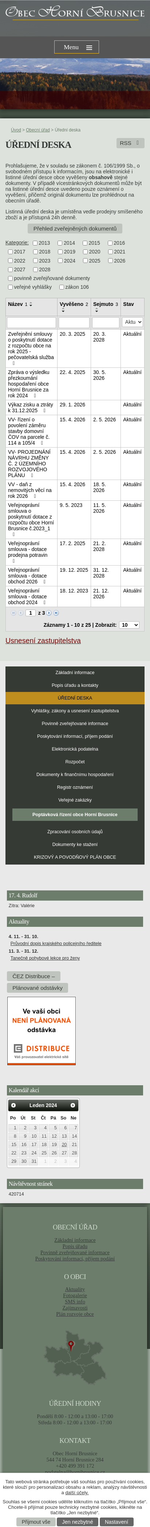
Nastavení (116, 1522)
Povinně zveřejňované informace (75, 723)
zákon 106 (77, 287)
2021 (119, 252)
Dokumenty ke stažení (75, 844)
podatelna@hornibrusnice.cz (75, 1472)
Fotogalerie (75, 1295)
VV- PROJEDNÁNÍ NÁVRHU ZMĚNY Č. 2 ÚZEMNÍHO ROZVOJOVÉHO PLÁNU (29, 463)
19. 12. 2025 (74, 570)
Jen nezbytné (77, 1522)
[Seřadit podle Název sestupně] (31, 305)
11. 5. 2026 (99, 508)
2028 (44, 269)
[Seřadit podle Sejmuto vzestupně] (97, 308)
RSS (130, 143)
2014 (69, 243)
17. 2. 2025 (72, 543)
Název (17, 304)
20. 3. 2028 (99, 337)
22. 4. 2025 (72, 372)
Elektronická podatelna (75, 749)
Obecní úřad (38, 130)
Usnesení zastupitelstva (43, 641)
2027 (19, 269)
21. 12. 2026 (101, 593)
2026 (119, 261)
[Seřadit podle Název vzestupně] (31, 302)
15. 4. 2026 (72, 419)
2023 (44, 261)
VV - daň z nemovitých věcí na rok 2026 (30, 490)
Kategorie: (17, 242)
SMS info (75, 1301)
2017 (19, 252)
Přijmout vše (36, 1522)
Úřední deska (75, 698)
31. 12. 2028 (101, 573)
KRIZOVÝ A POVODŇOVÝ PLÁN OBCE (75, 857)
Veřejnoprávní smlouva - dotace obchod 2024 (28, 596)
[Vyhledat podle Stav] (132, 322)
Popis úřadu (75, 1246)
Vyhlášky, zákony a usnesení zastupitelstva (75, 710)
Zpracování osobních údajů (75, 831)
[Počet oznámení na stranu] (129, 625)
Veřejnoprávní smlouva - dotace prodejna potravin (27, 552)
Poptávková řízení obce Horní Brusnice (75, 814)
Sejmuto (105, 304)
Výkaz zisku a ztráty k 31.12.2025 (30, 407)
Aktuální (132, 334)
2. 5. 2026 (104, 419)
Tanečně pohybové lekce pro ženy (45, 958)
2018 (44, 252)
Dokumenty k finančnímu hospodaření (75, 774)
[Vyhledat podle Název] (31, 322)
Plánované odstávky (37, 988)
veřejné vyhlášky (33, 287)
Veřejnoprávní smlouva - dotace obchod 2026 (28, 576)
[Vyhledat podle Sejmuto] (105, 322)
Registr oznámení (75, 787)
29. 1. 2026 (72, 405)
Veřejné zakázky (75, 800)
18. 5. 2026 (99, 487)
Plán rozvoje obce (75, 1314)
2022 (19, 261)
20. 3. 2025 (72, 334)
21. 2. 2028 (99, 546)
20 (64, 1144)
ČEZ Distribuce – (33, 976)
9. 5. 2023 (71, 505)
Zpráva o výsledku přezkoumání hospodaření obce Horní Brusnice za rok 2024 (29, 383)
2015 (94, 243)
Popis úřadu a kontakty (75, 685)
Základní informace (74, 672)
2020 (94, 252)
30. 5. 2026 (99, 375)
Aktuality (75, 1289)
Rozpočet (74, 761)
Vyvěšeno (74, 304)
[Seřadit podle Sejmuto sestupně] (97, 311)
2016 (119, 243)
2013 (44, 243)
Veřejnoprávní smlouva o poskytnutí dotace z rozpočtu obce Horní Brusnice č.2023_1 (31, 519)
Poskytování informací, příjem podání (75, 736)
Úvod (16, 130)
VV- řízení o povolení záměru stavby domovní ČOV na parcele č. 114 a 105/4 (29, 431)
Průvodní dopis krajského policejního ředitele (56, 943)
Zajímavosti (75, 1308)
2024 (69, 261)
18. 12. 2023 (74, 591)
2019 (69, 252)
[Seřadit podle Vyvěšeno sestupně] (64, 311)
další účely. (76, 1492)
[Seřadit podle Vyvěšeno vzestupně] (64, 308)
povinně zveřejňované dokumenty (52, 278)
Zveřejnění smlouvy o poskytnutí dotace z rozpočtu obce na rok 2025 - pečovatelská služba (31, 348)
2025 (94, 261)
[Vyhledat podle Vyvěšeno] (74, 322)
